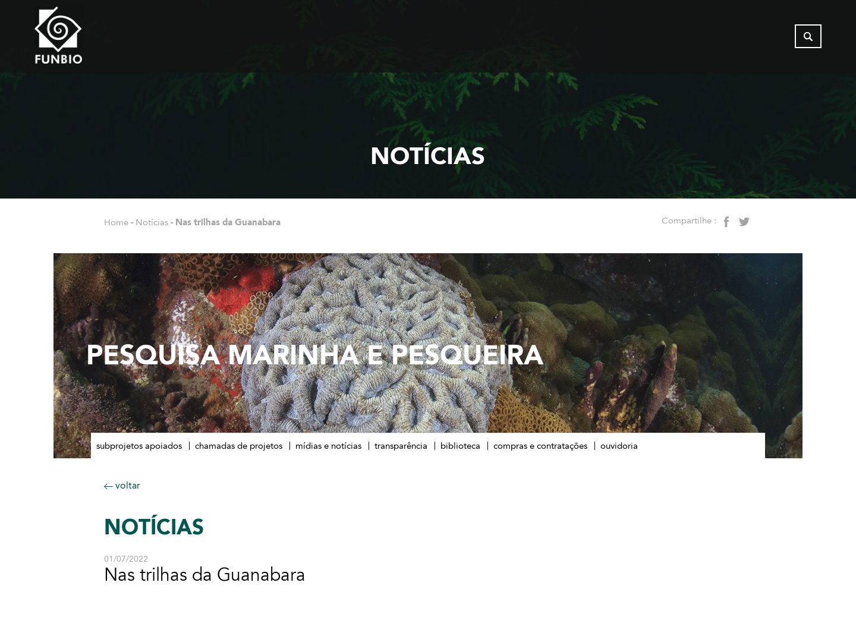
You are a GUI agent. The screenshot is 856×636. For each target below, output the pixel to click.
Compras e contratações (540, 446)
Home (116, 222)
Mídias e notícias (328, 446)
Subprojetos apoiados (139, 446)
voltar (122, 485)
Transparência (400, 446)
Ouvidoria (619, 446)
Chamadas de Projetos (238, 446)
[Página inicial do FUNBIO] (90, 38)
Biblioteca (460, 446)
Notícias (152, 222)
